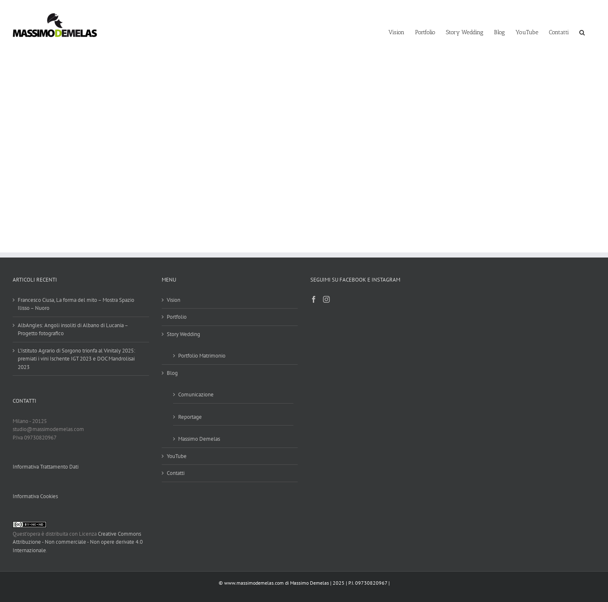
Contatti (176, 473)
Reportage (190, 416)
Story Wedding (183, 334)
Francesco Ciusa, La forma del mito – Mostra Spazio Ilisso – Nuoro (76, 304)
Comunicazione (196, 394)
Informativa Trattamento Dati (46, 466)
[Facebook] (313, 299)
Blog (172, 373)
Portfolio (177, 316)
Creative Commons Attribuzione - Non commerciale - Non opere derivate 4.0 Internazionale (78, 542)
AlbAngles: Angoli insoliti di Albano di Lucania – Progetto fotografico (73, 329)
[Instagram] (326, 299)
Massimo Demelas (199, 438)
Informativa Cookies (35, 496)
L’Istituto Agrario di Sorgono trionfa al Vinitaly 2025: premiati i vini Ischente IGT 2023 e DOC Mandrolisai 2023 (76, 359)
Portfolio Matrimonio (201, 355)
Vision (173, 300)
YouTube (177, 456)
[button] (582, 31)
